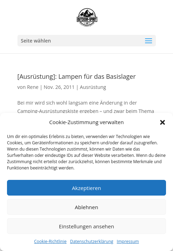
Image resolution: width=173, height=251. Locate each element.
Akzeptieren (86, 187)
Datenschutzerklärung (91, 241)
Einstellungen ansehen (86, 226)
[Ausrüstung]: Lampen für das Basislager (76, 76)
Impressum (128, 241)
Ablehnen (86, 207)
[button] (162, 122)
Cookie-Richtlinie (50, 241)
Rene (32, 87)
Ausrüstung (93, 87)
